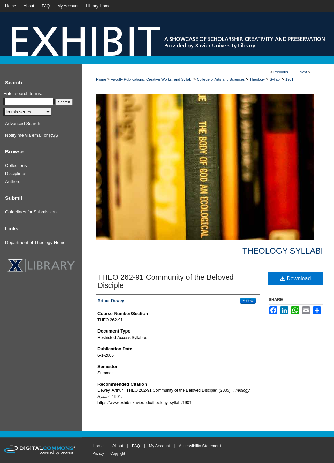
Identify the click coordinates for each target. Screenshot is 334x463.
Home (101, 79)
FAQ (136, 446)
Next (303, 72)
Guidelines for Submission (31, 211)
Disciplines (15, 173)
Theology (257, 79)
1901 (289, 79)
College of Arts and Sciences (221, 79)
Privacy (98, 454)
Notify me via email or (31, 135)
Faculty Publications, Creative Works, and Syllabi (151, 79)
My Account (159, 446)
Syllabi (275, 79)
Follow (247, 300)
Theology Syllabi (282, 251)
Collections (16, 165)
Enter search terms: (22, 93)
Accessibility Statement (200, 446)
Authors (12, 181)
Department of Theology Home (35, 242)
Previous (280, 72)
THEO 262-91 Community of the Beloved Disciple (165, 281)
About (117, 446)
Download (295, 278)
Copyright (117, 454)
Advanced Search (22, 123)
